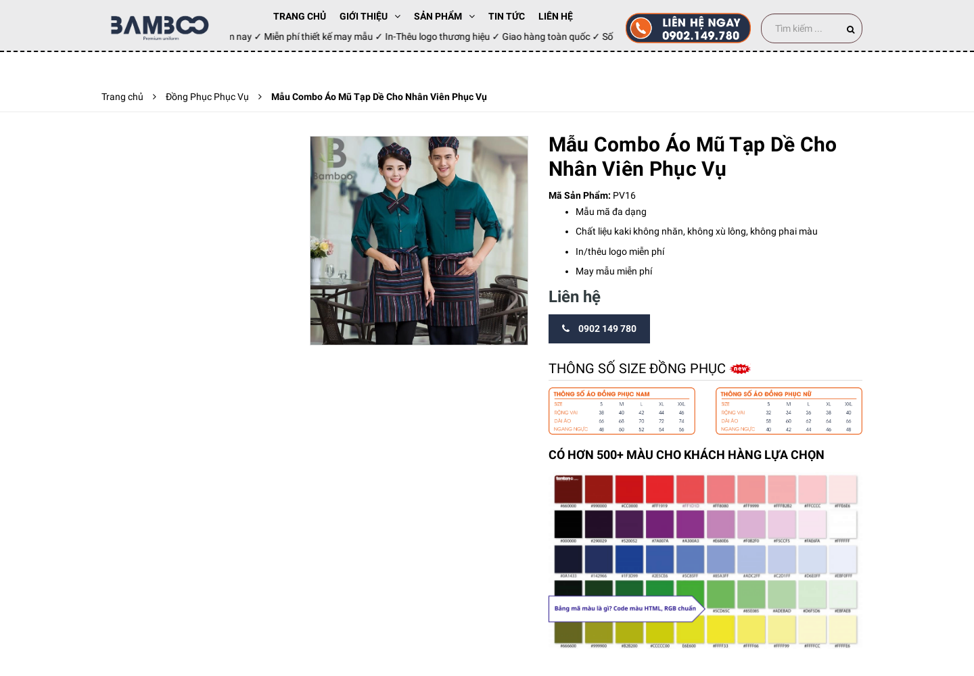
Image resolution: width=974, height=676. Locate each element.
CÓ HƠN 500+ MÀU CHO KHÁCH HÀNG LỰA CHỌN (687, 455)
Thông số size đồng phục (639, 368)
